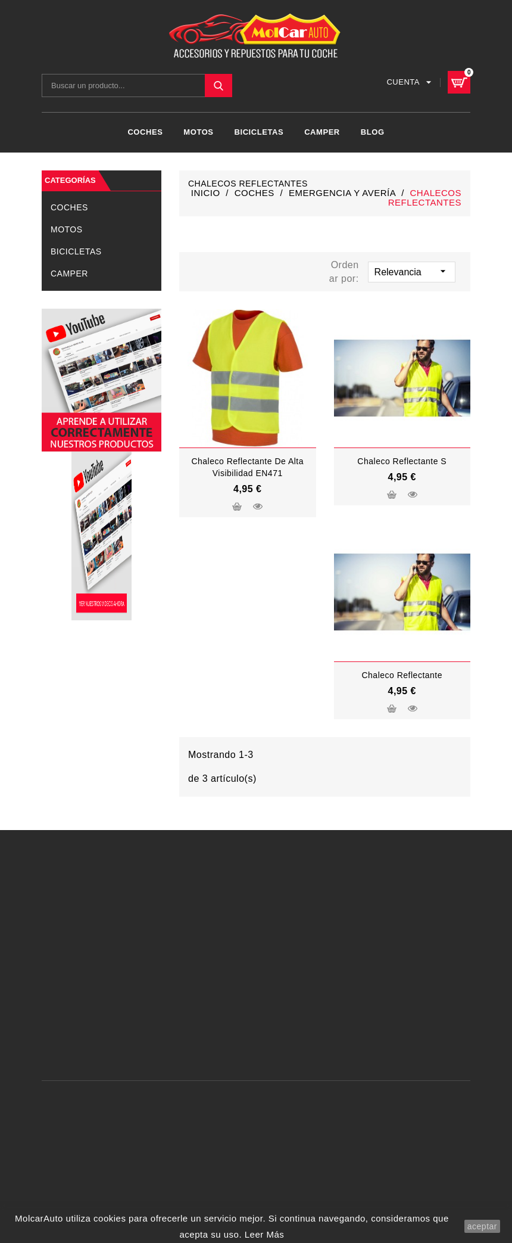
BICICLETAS (259, 130)
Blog (373, 130)
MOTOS (198, 130)
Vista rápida (258, 504)
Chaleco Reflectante (401, 673)
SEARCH (218, 84)
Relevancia (411, 269)
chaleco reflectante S (402, 459)
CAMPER (322, 130)
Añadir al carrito (237, 506)
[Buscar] (137, 84)
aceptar (482, 1226)
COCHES (145, 130)
